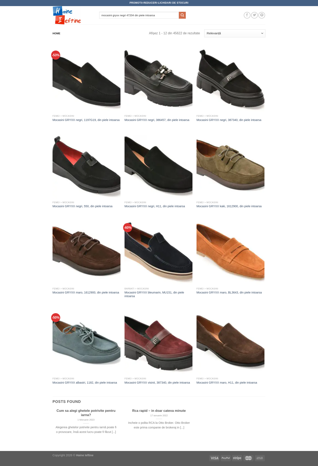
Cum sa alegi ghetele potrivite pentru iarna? (86, 413)
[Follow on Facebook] (247, 15)
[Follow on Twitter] (254, 15)
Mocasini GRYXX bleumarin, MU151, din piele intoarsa (154, 294)
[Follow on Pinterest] (261, 15)
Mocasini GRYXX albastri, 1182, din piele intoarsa (85, 382)
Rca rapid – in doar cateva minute (159, 411)
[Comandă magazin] (234, 33)
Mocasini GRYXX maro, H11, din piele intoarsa (227, 382)
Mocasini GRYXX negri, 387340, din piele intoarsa (229, 120)
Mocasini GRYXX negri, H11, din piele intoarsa (155, 206)
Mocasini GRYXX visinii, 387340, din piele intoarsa (157, 382)
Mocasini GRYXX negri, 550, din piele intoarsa (83, 206)
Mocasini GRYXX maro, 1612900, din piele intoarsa (86, 292)
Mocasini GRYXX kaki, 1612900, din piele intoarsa (229, 206)
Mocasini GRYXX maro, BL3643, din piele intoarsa (229, 292)
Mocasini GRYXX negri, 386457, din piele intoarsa (157, 120)
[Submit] (182, 15)
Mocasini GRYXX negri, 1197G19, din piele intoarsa (86, 120)
